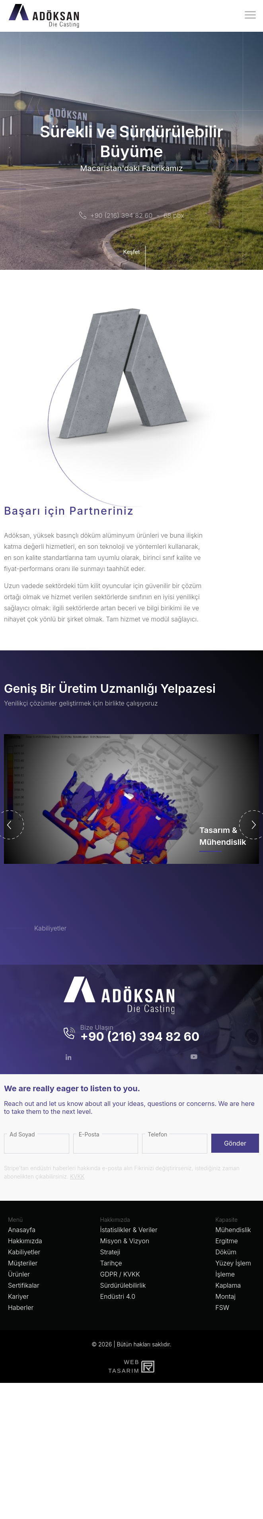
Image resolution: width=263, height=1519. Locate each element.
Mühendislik (233, 1230)
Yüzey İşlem (233, 1263)
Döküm (225, 1252)
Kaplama (228, 1285)
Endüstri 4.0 (118, 1296)
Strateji (110, 1252)
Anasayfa (21, 1230)
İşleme (225, 1274)
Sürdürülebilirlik (123, 1285)
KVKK (77, 1176)
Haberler (20, 1307)
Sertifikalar (23, 1285)
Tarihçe (111, 1263)
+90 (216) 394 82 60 (121, 215)
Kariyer (18, 1296)
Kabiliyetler (50, 928)
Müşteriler (22, 1263)
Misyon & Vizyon (125, 1241)
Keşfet (133, 258)
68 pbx (174, 215)
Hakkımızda (25, 1241)
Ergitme (226, 1241)
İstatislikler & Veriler (129, 1230)
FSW (222, 1307)
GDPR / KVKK (120, 1274)
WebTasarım (123, 1366)
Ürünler (19, 1274)
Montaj (225, 1296)
